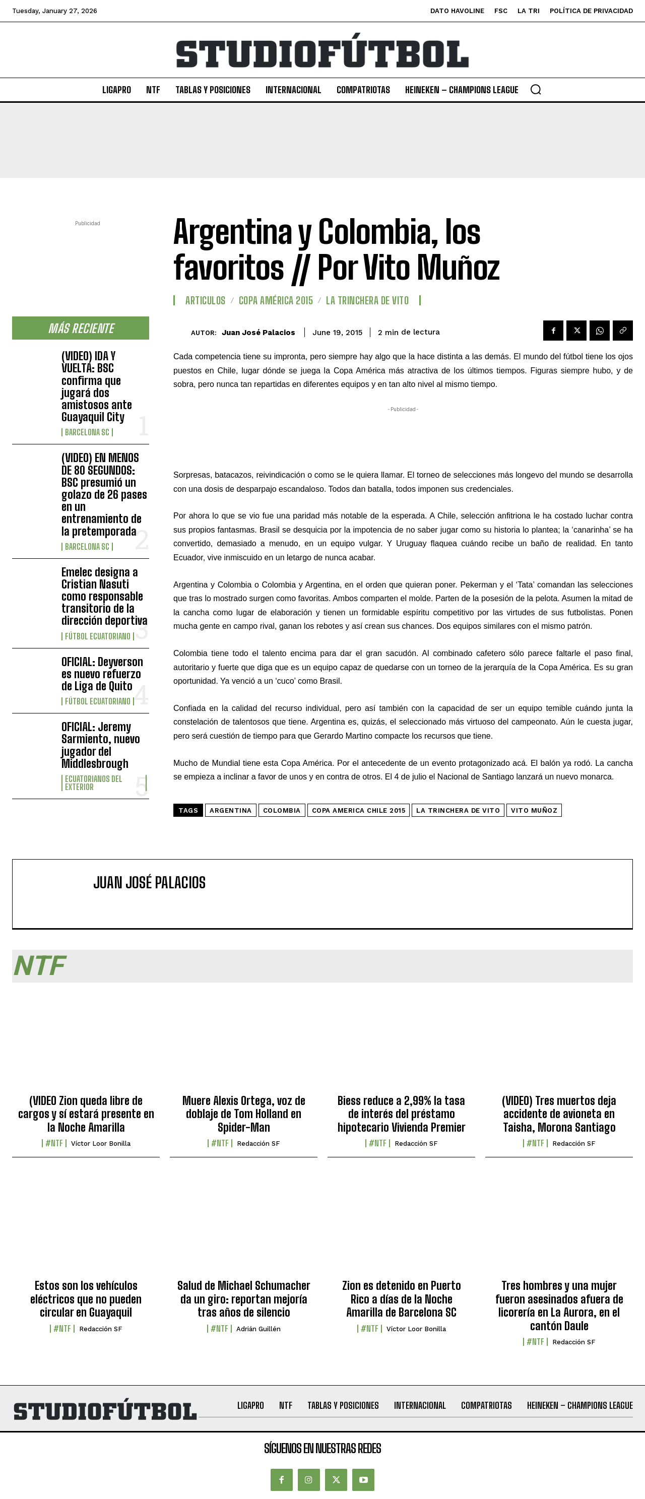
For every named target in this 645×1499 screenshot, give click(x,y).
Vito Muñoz (534, 810)
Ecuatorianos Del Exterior (93, 783)
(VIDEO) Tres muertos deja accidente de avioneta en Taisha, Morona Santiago (559, 1114)
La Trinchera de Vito (458, 810)
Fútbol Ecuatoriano (98, 636)
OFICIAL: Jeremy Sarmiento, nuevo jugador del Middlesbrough (100, 745)
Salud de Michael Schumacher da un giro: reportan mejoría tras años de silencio (243, 1299)
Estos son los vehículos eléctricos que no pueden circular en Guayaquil (86, 1299)
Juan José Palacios (258, 332)
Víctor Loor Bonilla (101, 1143)
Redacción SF (258, 1143)
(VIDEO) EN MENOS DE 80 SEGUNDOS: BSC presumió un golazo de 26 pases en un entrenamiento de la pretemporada (104, 494)
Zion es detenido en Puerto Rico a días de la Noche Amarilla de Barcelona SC (401, 1299)
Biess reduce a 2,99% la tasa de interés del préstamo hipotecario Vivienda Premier (402, 1114)
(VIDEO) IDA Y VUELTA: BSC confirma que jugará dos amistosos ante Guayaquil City (96, 386)
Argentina (231, 810)
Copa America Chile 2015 (359, 810)
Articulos (205, 300)
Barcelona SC (87, 432)
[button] (536, 89)
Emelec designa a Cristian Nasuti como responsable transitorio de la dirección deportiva (104, 596)
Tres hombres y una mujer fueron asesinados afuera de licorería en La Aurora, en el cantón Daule (559, 1305)
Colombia (282, 810)
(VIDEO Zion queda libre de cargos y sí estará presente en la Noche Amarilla (86, 1114)
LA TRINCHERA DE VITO (367, 300)
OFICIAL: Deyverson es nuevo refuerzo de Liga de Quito (102, 674)
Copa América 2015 (276, 300)
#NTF (54, 1143)
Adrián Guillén (258, 1329)
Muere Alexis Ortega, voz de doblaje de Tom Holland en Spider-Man (243, 1114)
